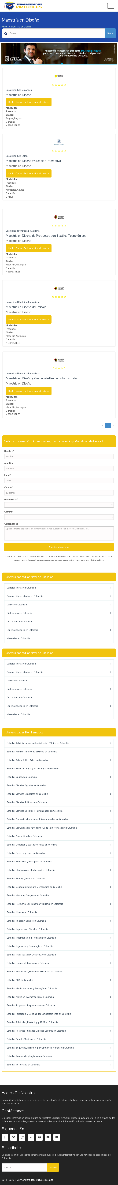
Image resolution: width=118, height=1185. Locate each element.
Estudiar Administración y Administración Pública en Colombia (38, 743)
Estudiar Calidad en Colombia (22, 776)
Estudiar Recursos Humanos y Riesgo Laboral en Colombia (36, 1030)
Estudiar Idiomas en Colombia (22, 912)
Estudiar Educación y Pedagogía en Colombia (29, 861)
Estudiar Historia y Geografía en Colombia (28, 895)
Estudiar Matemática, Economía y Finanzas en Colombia (35, 971)
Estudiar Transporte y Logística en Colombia (29, 1056)
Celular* (8, 487)
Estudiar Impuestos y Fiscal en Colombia (27, 929)
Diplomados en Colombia (19, 613)
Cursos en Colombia (17, 604)
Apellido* (9, 463)
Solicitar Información (59, 547)
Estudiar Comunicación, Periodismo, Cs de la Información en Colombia (42, 827)
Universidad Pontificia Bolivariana (23, 230)
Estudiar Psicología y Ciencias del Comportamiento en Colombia (39, 1013)
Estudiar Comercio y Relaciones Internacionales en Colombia (37, 819)
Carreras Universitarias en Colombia (25, 596)
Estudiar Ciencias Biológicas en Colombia (27, 793)
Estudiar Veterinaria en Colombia (23, 1064)
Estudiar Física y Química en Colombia (26, 878)
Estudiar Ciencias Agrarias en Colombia (26, 785)
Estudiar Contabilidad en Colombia (24, 836)
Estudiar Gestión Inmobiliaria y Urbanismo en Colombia (34, 886)
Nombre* (9, 451)
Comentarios (11, 523)
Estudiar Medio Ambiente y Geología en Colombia (32, 988)
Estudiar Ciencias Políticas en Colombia (27, 802)
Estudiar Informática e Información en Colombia (31, 937)
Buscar (110, 33)
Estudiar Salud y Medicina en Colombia (26, 1039)
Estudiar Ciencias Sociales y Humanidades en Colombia (35, 810)
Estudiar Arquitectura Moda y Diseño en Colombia (32, 751)
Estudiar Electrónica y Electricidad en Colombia (31, 870)
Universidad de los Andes (19, 89)
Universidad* (11, 499)
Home (4, 26)
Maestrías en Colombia (18, 638)
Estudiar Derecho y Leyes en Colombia (26, 853)
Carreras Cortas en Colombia (21, 587)
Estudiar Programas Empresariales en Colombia (31, 1005)
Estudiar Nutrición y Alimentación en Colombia (30, 996)
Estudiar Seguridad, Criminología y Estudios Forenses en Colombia (40, 1047)
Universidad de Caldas (17, 155)
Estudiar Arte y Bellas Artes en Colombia (27, 760)
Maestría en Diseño (21, 26)
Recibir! (53, 1167)
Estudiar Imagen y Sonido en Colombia (26, 920)
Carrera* (8, 511)
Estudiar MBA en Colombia (20, 979)
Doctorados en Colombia (19, 621)
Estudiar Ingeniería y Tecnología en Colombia (30, 946)
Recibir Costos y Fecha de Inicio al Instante (28, 102)
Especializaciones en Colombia (22, 629)
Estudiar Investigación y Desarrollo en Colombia (31, 954)
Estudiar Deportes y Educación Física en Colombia (32, 844)
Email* (7, 475)
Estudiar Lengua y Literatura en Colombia (28, 963)
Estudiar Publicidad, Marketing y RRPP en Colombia (32, 1022)
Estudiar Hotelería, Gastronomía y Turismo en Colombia (35, 903)
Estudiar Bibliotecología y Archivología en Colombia (33, 768)
